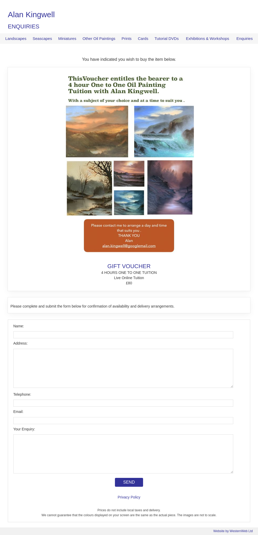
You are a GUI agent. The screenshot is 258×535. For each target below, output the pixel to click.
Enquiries (244, 38)
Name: (18, 326)
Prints (127, 38)
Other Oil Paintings (99, 38)
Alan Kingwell (31, 14)
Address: (20, 343)
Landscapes (15, 38)
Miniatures (67, 38)
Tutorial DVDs (167, 38)
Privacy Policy (129, 497)
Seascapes (42, 38)
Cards (143, 38)
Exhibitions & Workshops (207, 38)
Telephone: (22, 394)
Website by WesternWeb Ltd (233, 531)
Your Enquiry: (24, 429)
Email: (18, 412)
